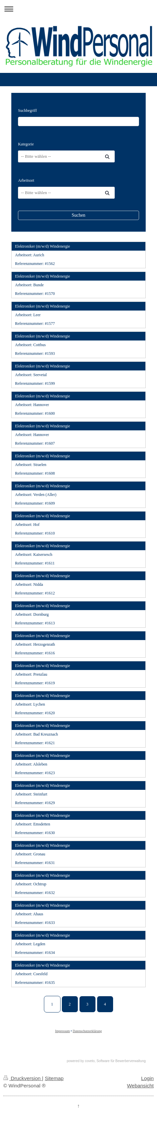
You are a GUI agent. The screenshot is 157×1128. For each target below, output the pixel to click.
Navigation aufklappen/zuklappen (78, 9)
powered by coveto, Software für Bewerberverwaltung (106, 1061)
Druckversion (22, 1078)
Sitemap (54, 1078)
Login (147, 1078)
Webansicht (140, 1085)
